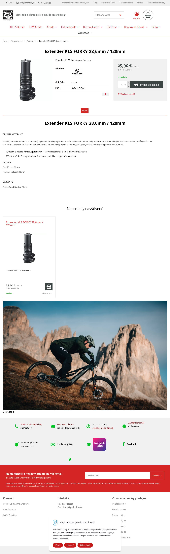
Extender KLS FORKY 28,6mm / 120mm (24, 224)
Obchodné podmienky (156, 3)
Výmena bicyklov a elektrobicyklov (75, 3)
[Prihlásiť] (136, 15)
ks (125, 85)
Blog (95, 3)
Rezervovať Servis (108, 3)
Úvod (11, 3)
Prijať (58, 545)
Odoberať (157, 475)
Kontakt (140, 3)
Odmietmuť (85, 545)
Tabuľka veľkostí (126, 3)
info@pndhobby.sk (27, 3)
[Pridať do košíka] (146, 84)
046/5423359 (46, 3)
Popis (84, 110)
